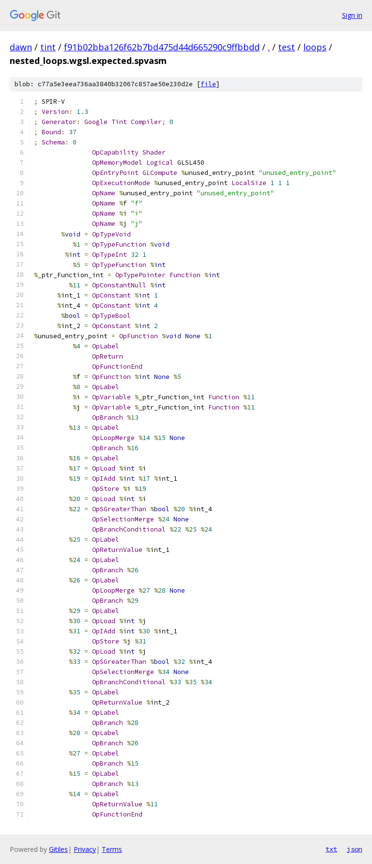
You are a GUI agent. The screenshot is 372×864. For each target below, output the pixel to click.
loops (314, 47)
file (208, 84)
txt (331, 849)
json (354, 849)
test (286, 47)
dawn (21, 47)
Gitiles (58, 849)
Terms (112, 849)
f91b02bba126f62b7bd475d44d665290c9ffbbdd (162, 47)
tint (48, 47)
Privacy (85, 849)
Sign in (352, 15)
